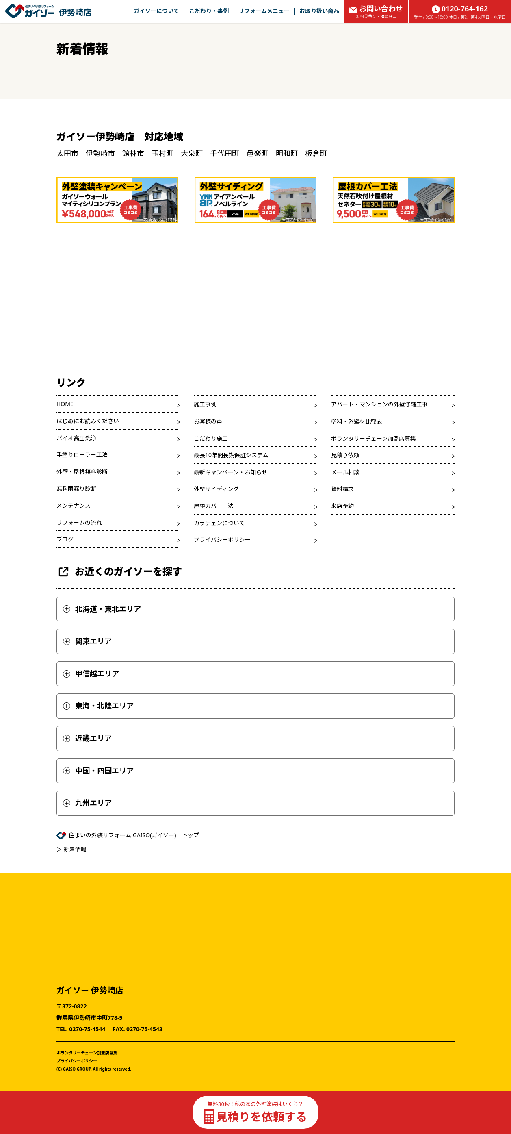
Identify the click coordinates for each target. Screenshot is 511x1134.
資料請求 (342, 489)
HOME (65, 404)
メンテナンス (73, 505)
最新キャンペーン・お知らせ (230, 472)
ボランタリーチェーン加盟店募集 (373, 438)
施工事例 (205, 404)
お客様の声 (208, 421)
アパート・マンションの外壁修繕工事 (379, 404)
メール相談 (345, 472)
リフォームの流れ (79, 522)
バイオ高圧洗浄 (76, 438)
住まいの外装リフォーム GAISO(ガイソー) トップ (134, 835)
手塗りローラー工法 (82, 454)
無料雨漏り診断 (76, 488)
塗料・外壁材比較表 (356, 421)
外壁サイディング (216, 489)
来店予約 (342, 506)
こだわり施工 (211, 438)
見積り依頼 (345, 455)
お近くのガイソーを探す (119, 572)
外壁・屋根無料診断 (82, 472)
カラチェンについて (219, 523)
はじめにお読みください (87, 421)
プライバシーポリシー (222, 539)
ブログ (65, 539)
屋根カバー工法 (214, 506)
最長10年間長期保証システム (231, 455)
